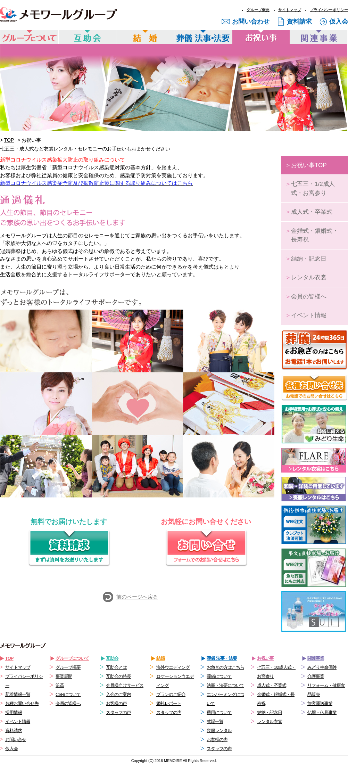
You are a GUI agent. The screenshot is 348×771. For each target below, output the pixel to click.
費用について (219, 712)
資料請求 (299, 21)
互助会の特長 (118, 676)
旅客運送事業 (319, 703)
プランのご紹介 (170, 694)
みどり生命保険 (322, 667)
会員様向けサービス (124, 685)
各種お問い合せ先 (22, 703)
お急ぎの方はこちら (225, 667)
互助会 (112, 658)
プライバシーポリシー (329, 10)
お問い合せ (15, 739)
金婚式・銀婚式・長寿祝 (311, 235)
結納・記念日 (305, 258)
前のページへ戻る (137, 597)
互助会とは (116, 667)
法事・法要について (225, 685)
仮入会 (338, 21)
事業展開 (64, 676)
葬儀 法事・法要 (222, 658)
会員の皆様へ (305, 296)
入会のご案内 (118, 694)
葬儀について (219, 676)
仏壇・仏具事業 (322, 712)
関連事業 (315, 658)
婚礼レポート (168, 703)
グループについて (72, 658)
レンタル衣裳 (305, 277)
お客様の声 (116, 703)
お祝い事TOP (306, 165)
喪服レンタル (219, 730)
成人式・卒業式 (308, 211)
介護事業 (315, 676)
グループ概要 (258, 10)
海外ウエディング (173, 667)
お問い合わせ (251, 21)
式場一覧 (215, 721)
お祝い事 (265, 658)
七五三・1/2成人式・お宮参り (310, 188)
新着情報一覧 (17, 694)
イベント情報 (305, 315)
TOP (9, 140)
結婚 (160, 658)
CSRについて (68, 694)
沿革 (60, 685)
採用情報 (13, 712)
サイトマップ (289, 10)
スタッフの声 (118, 712)
